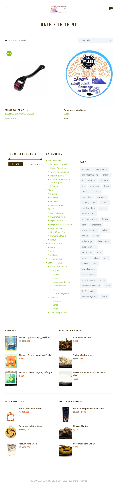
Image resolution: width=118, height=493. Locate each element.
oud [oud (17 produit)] (95, 267)
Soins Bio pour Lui (58, 312)
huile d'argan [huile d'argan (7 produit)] (87, 244)
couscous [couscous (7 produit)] (101, 199)
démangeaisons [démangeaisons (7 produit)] (89, 204)
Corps (67, 114)
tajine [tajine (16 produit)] (107, 290)
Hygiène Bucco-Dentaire (61, 224)
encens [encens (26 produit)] (103, 210)
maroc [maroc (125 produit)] (84, 261)
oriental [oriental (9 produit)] (85, 267)
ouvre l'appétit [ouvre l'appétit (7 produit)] (88, 273)
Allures (51, 190)
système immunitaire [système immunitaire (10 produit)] (91, 290)
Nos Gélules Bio (57, 232)
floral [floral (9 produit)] (84, 227)
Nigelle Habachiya (58, 228)
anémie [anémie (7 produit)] (106, 175)
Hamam (56, 274)
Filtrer (16, 165)
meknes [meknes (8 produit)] (95, 261)
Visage (22, 114)
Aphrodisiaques (57, 213)
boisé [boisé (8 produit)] (106, 187)
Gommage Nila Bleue (75, 110)
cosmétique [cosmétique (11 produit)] (87, 199)
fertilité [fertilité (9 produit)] (105, 221)
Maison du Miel (57, 176)
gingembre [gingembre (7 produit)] (96, 227)
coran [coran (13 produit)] (97, 193)
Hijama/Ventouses (59, 221)
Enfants (54, 194)
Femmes (54, 198)
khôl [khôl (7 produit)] (99, 256)
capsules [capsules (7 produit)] (85, 193)
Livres (53, 247)
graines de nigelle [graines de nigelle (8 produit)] (89, 233)
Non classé (53, 255)
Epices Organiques (59, 168)
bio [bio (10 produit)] (83, 187)
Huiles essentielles (61, 282)
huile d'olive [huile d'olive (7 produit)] (103, 244)
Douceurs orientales (59, 164)
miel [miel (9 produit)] (106, 261)
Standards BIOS (55, 262)
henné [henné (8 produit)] (96, 239)
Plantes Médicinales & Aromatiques (60, 181)
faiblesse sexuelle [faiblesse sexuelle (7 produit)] (89, 221)
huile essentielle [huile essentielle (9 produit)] (89, 250)
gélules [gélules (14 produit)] (105, 233)
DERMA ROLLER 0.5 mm (17, 110)
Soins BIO (54, 297)
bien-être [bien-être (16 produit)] (104, 181)
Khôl (55, 289)
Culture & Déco (55, 243)
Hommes (54, 201)
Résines (54, 186)
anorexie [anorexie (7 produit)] (85, 170)
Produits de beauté (59, 266)
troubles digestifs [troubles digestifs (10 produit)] (89, 301)
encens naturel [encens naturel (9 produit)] (88, 216)
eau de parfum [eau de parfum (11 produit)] (88, 210)
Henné (56, 278)
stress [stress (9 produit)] (102, 284)
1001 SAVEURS (54, 160)
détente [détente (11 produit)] (104, 204)
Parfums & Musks (58, 236)
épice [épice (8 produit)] (104, 301)
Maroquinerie (56, 205)
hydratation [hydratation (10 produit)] (87, 256)
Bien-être (52, 209)
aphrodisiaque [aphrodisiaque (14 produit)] (88, 181)
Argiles (56, 270)
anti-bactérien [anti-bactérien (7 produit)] (100, 170)
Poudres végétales (61, 293)
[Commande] (94, 40)
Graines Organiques (59, 172)
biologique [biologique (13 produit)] (94, 187)
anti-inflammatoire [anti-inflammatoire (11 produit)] (90, 175)
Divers (51, 251)
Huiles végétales (60, 285)
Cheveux (30, 114)
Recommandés (11, 114)
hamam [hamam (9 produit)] (85, 239)
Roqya (53, 240)
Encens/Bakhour (58, 217)
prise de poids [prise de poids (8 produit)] (88, 284)
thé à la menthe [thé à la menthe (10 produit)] (88, 296)
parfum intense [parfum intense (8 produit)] (88, 279)
